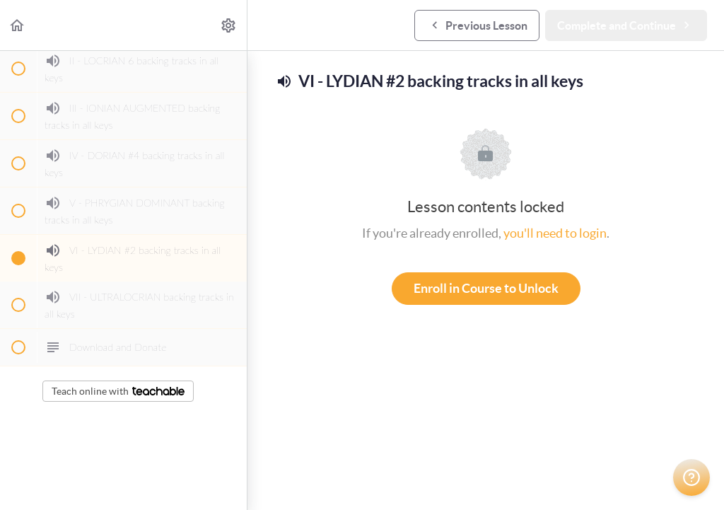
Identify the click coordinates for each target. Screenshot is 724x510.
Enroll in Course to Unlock (486, 288)
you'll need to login (555, 233)
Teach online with (118, 391)
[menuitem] (229, 25)
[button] (17, 25)
